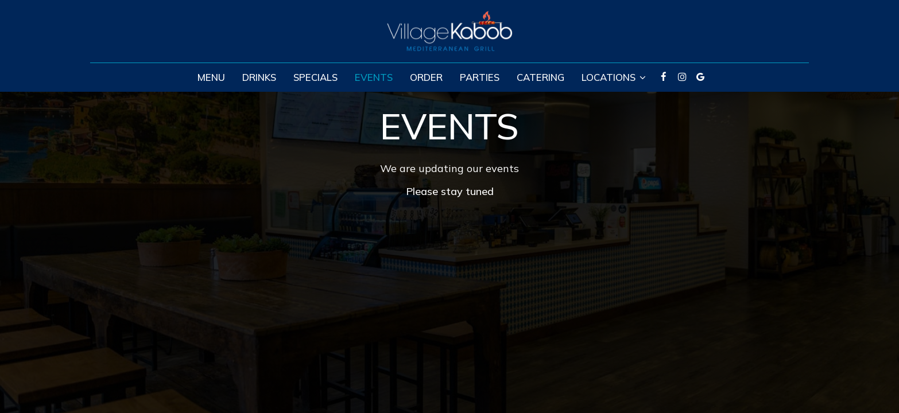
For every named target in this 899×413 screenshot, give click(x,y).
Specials (315, 77)
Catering (540, 77)
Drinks (259, 77)
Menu (211, 77)
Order (426, 77)
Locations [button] (614, 77)
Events (374, 77)
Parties (479, 77)
